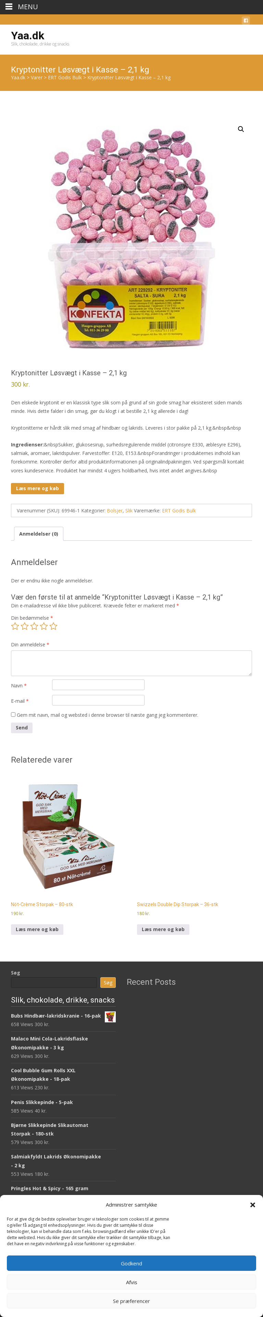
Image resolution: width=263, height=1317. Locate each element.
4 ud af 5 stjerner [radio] (44, 626)
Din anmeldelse (30, 644)
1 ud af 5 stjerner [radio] (15, 626)
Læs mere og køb (37, 488)
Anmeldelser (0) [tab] (38, 533)
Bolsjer (115, 510)
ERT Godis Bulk (179, 510)
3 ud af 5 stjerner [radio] (34, 626)
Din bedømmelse (32, 618)
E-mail (20, 701)
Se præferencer (131, 1301)
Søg (15, 972)
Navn (19, 685)
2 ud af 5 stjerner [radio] (25, 626)
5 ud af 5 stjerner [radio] (53, 626)
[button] (252, 1204)
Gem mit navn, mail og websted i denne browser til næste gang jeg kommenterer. (107, 715)
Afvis (131, 1282)
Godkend (131, 1263)
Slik (129, 510)
